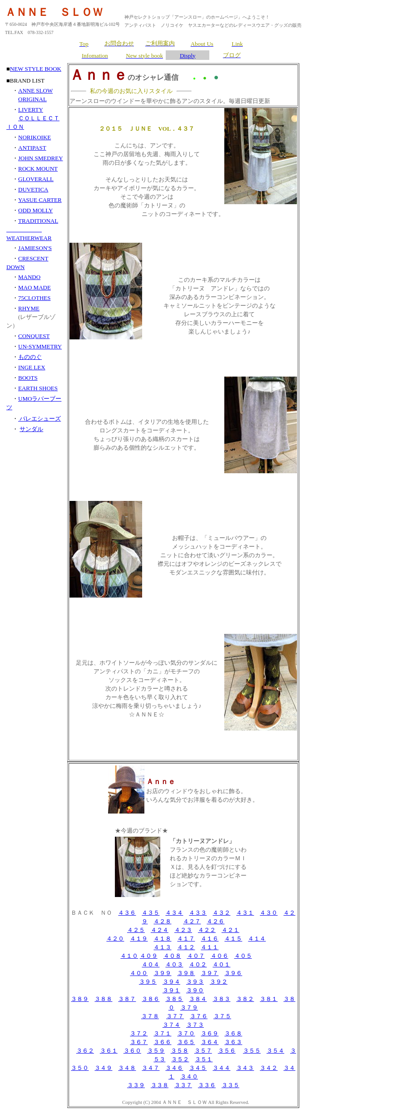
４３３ (198, 912)
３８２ (245, 998)
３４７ (150, 1067)
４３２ (221, 912)
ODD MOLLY (35, 210)
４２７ (192, 921)
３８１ (268, 998)
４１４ (257, 938)
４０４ (150, 964)
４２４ (159, 930)
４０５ (243, 955)
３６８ (233, 1033)
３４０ (189, 1076)
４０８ (172, 955)
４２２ (207, 930)
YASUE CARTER (40, 199)
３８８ (103, 998)
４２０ (115, 938)
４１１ (209, 947)
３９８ (186, 973)
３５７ (203, 1050)
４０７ (196, 955)
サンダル (31, 429)
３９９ (162, 973)
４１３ (162, 947)
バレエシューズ (39, 418)
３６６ (162, 1042)
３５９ (156, 1050)
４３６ (127, 912)
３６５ (186, 1042)
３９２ (218, 981)
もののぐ (30, 356)
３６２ (85, 1050)
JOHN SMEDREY (40, 158)
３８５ (174, 998)
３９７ (209, 973)
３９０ (195, 990)
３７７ (175, 1016)
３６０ (132, 1050)
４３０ (268, 912)
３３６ (207, 1085)
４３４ (174, 912)
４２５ (136, 930)
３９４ (171, 981)
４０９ (149, 955)
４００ (139, 973)
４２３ (183, 930)
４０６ (219, 955)
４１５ (233, 938)
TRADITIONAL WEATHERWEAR (32, 229)
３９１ (171, 990)
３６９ (209, 1033)
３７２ (139, 1033)
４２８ (162, 921)
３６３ (233, 1042)
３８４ (198, 998)
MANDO (29, 277)
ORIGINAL (32, 99)
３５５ (252, 1050)
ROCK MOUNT (38, 168)
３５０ (80, 1067)
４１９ (139, 938)
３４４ (221, 1067)
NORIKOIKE (34, 137)
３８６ (150, 998)
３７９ (189, 1007)
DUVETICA (33, 189)
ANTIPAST (32, 147)
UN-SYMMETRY (40, 346)
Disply (188, 55)
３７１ (162, 1033)
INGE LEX (31, 367)
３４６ (174, 1067)
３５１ (203, 1059)
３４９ (103, 1067)
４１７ (186, 938)
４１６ (209, 938)
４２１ (230, 930)
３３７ (183, 1085)
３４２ (268, 1067)
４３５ (150, 912)
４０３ (174, 964)
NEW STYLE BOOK (35, 68)
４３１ (245, 912)
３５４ (275, 1050)
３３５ (230, 1085)
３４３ (245, 1067)
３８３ (221, 998)
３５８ (179, 1050)
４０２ (198, 964)
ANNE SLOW (35, 90)
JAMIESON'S (35, 248)
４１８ (162, 938)
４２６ (215, 921)
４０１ (221, 964)
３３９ (136, 1085)
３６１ (109, 1050)
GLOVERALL (36, 179)
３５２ (180, 1059)
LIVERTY (30, 109)
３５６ (227, 1050)
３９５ (148, 981)
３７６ (199, 1016)
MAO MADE (34, 287)
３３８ (159, 1085)
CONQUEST (33, 336)
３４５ (198, 1067)
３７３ (195, 1024)
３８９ (80, 998)
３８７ (127, 998)
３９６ (233, 973)
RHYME (29, 308)
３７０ (186, 1033)
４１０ (129, 955)
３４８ (127, 1067)
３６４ (209, 1042)
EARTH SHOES (38, 388)
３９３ (195, 981)
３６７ (139, 1042)
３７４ (171, 1024)
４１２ (186, 947)
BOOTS (28, 377)
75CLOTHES (34, 297)
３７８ (150, 1016)
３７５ (222, 1016)
